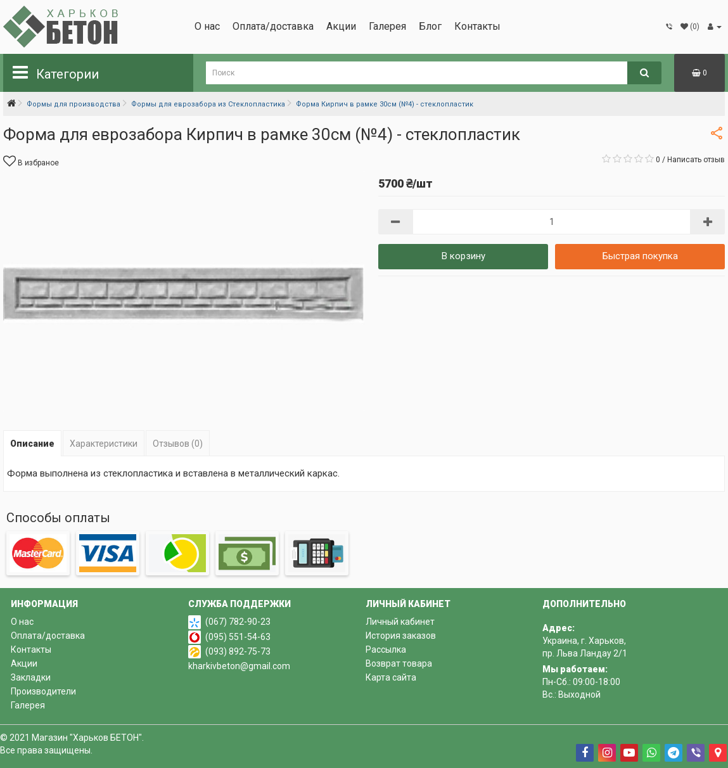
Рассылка (386, 649)
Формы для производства (73, 104)
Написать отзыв (696, 159)
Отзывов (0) (178, 443)
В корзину (463, 256)
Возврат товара (399, 663)
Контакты (477, 26)
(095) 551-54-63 (238, 637)
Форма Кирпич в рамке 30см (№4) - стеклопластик (384, 104)
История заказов (401, 635)
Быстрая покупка (640, 256)
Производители (43, 691)
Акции (341, 26)
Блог (430, 26)
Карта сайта (391, 677)
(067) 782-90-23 (238, 622)
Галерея (387, 26)
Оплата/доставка (273, 26)
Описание (32, 443)
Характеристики (103, 443)
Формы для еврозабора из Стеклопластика (208, 104)
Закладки (31, 677)
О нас (207, 26)
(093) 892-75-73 (238, 651)
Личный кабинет (400, 622)
